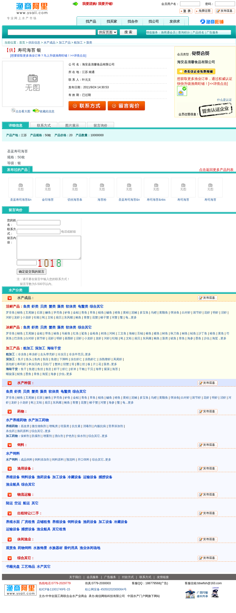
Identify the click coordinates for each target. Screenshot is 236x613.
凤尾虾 (117, 372)
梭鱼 (149, 346)
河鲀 (112, 346)
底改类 (25, 439)
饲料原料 (58, 473)
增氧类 (53, 439)
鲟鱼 (165, 346)
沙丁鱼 (202, 346)
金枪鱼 (94, 346)
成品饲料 (27, 473)
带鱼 (48, 346)
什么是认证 (224, 100)
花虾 (207, 326)
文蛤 (50, 330)
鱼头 (29, 372)
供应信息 (34, 42)
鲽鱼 (157, 346)
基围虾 (69, 351)
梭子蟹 (104, 330)
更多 (134, 330)
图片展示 (72, 125)
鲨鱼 (84, 346)
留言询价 (100, 125)
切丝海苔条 (74, 199)
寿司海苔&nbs (156, 199)
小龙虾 (26, 330)
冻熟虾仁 (91, 372)
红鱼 (76, 346)
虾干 (57, 382)
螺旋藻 (10, 387)
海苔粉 (102, 199)
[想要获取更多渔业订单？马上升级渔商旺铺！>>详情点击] (48, 55)
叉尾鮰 (29, 326)
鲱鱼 (213, 346)
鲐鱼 (193, 346)
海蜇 (215, 351)
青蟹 (87, 330)
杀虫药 (10, 444)
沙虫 (207, 351)
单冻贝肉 (34, 377)
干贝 (90, 382)
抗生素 (76, 439)
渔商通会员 (168, 32)
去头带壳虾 (47, 367)
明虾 (216, 326)
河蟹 (115, 330)
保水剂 (81, 449)
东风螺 (68, 330)
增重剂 (47, 449)
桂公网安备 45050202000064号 (106, 602)
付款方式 (128, 590)
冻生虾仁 (76, 372)
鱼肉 (37, 372)
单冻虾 (33, 367)
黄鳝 (126, 326)
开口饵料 (83, 473)
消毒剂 (87, 439)
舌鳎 (140, 346)
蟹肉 (58, 377)
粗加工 (78, 42)
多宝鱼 (144, 326)
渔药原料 (23, 444)
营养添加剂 (115, 439)
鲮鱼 (56, 346)
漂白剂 (58, 449)
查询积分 (184, 32)
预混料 (70, 473)
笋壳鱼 (57, 326)
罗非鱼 (10, 326)
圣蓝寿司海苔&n (21, 199)
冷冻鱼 (22, 367)
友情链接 (163, 590)
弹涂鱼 (174, 326)
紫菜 (107, 382)
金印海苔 (48, 199)
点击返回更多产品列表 (216, 170)
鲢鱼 (101, 326)
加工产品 (65, 42)
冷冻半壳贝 (76, 367)
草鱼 (93, 326)
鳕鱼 (104, 346)
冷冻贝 (61, 367)
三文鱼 (122, 346)
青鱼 (84, 326)
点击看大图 (23, 111)
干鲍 (82, 382)
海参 (190, 351)
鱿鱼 (173, 351)
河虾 (9, 330)
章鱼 (182, 351)
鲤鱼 (117, 326)
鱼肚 (48, 382)
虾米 (73, 382)
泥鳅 (134, 326)
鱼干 (24, 382)
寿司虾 (21, 377)
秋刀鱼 (174, 346)
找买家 (112, 21)
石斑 (40, 326)
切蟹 (66, 377)
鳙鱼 (109, 326)
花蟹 (95, 330)
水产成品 (49, 42)
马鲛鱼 (66, 346)
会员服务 (93, 590)
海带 (98, 382)
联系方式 (44, 125)
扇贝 (59, 330)
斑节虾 (197, 326)
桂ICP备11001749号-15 (54, 602)
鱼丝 (40, 382)
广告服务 (212, 32)
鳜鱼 (48, 326)
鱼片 (21, 372)
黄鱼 (221, 346)
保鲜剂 (25, 449)
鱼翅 (54, 372)
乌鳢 (154, 326)
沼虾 (224, 326)
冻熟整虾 (105, 372)
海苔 (115, 382)
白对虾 (186, 326)
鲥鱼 (185, 346)
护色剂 (70, 449)
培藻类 (64, 439)
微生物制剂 (39, 439)
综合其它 (37, 444)
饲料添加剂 (42, 473)
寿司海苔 (183, 199)
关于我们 (75, 590)
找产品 (91, 21)
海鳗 (132, 346)
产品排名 (198, 32)
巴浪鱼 (18, 351)
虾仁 (65, 382)
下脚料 (63, 372)
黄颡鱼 (163, 326)
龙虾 (17, 330)
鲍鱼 (78, 330)
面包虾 (10, 377)
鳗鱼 (20, 326)
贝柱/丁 (47, 377)
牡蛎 (37, 330)
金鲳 (76, 326)
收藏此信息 (47, 111)
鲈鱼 (67, 326)
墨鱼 (198, 351)
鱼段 (46, 372)
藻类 (89, 42)
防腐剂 (36, 449)
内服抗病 (100, 439)
